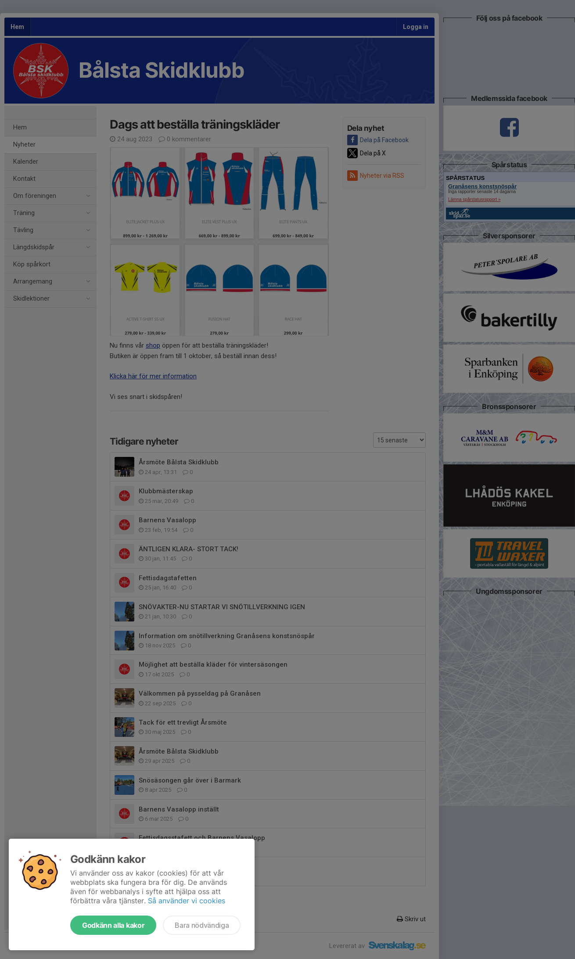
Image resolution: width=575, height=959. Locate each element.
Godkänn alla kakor (113, 925)
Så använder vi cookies (186, 900)
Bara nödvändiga (202, 925)
